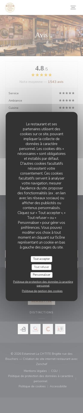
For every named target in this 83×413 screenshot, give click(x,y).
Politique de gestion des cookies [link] (42, 291)
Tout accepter (41, 259)
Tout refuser (41, 267)
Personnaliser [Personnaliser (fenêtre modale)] (41, 275)
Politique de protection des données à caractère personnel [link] (43, 283)
